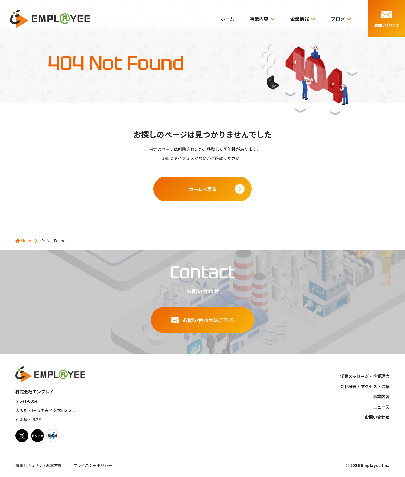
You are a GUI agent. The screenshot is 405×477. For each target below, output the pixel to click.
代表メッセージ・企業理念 (365, 376)
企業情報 (299, 18)
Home (26, 240)
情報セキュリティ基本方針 (38, 465)
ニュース (381, 407)
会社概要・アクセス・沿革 (365, 386)
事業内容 (259, 18)
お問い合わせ (377, 417)
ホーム (227, 18)
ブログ (338, 18)
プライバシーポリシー (92, 465)
